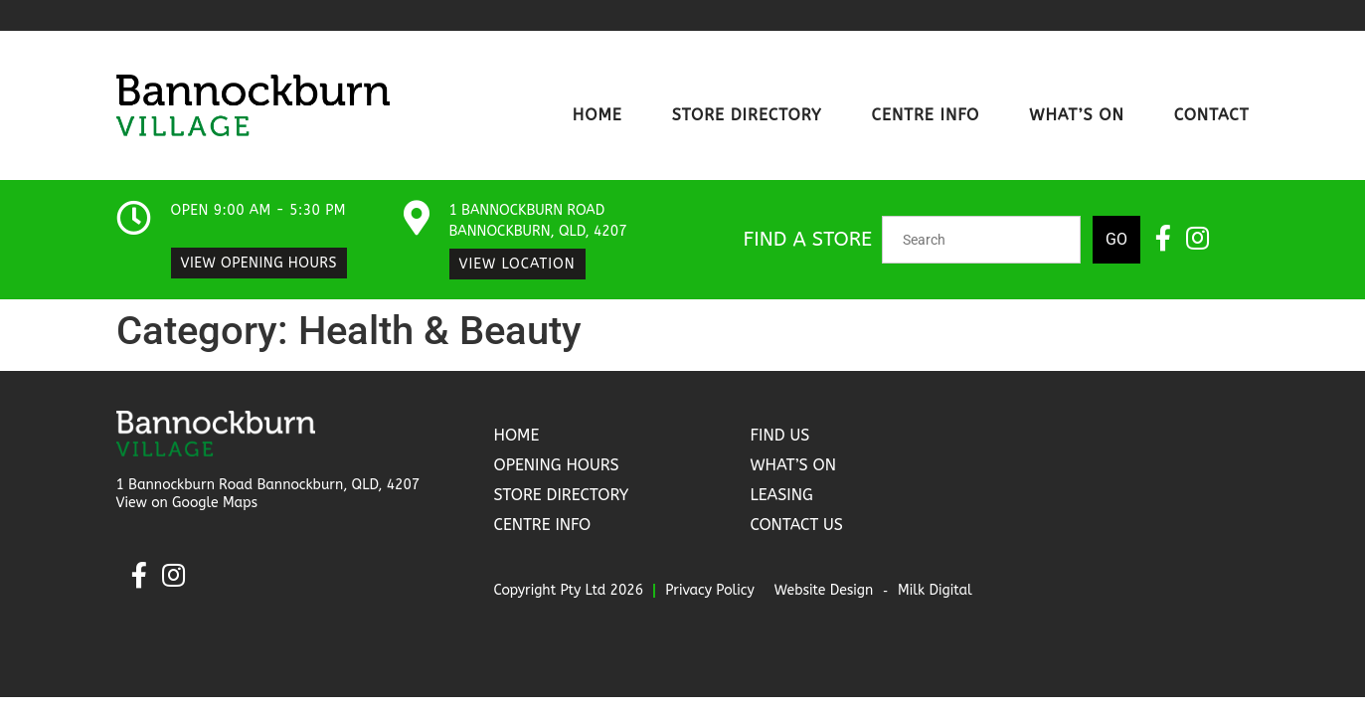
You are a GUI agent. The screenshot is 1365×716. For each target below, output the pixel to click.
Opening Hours (555, 464)
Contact (1212, 114)
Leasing (781, 494)
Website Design (824, 590)
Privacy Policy (710, 590)
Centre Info (926, 114)
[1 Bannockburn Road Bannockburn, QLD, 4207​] (417, 217)
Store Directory (747, 114)
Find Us (779, 435)
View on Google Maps (187, 502)
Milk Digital (935, 590)
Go (1116, 239)
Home (597, 114)
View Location (517, 264)
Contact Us (796, 524)
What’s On (1076, 114)
